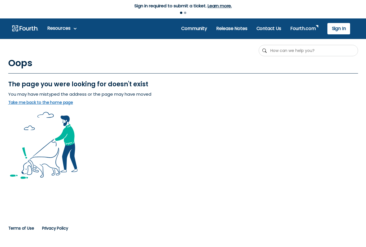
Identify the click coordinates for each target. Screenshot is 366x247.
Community (194, 28)
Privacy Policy (55, 228)
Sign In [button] (339, 28)
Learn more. (220, 6)
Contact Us (268, 28)
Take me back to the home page (40, 102)
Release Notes (231, 28)
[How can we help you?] (308, 50)
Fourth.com (302, 28)
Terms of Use (21, 228)
